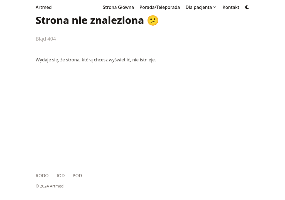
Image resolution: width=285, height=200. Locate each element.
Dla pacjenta (199, 7)
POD (77, 175)
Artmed (44, 7)
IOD (60, 175)
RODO (42, 175)
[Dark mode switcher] (247, 7)
